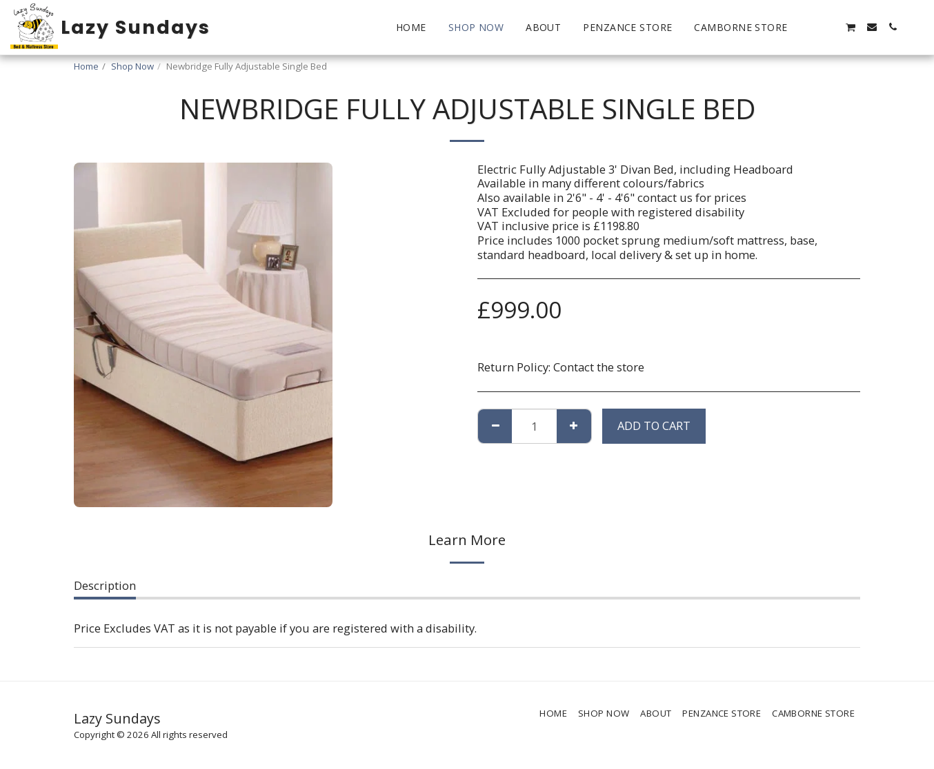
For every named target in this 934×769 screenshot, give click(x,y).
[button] (809, 27)
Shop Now (132, 66)
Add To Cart (653, 425)
